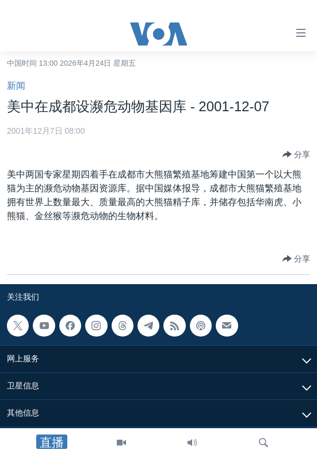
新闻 (16, 85)
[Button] (296, 154)
